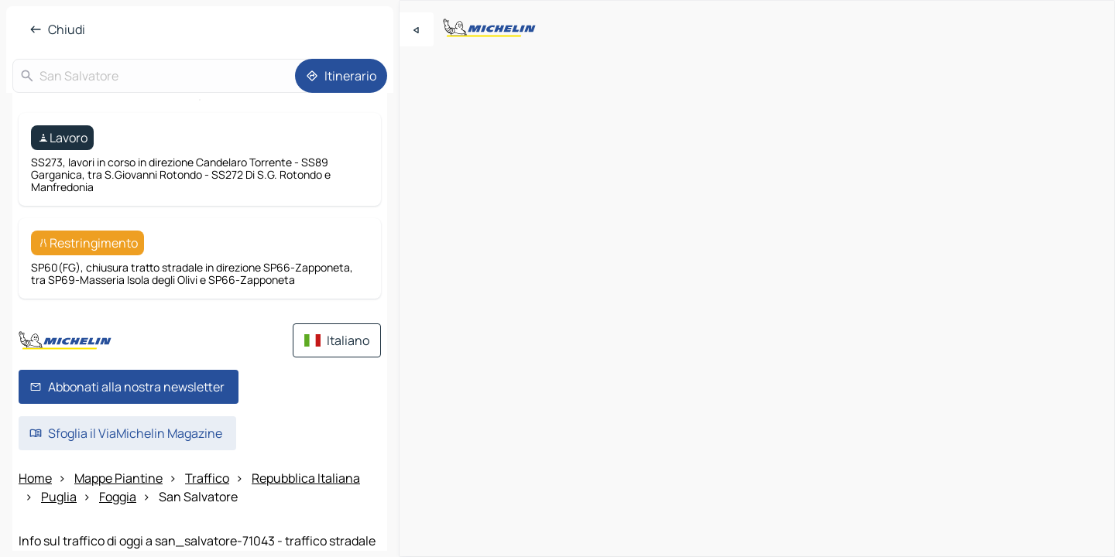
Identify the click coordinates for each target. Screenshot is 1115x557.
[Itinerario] (341, 76)
